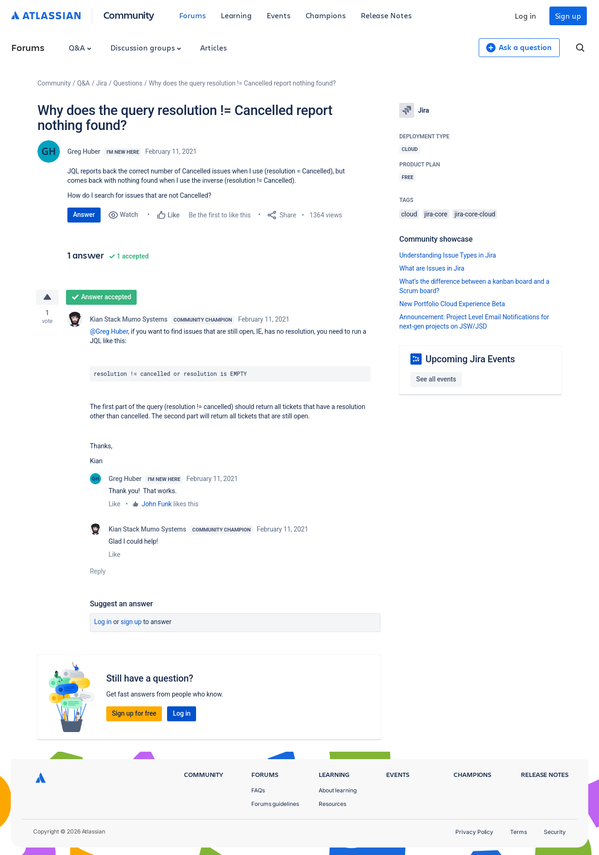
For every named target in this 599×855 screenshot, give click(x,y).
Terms (518, 831)
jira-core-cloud (474, 214)
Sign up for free (134, 714)
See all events (436, 379)
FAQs (258, 790)
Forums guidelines (275, 803)
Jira (101, 83)
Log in (525, 16)
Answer (84, 214)
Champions (326, 15)
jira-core (435, 214)
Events (279, 15)
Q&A (80, 47)
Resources (332, 803)
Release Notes (386, 15)
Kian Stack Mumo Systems (129, 319)
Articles (213, 47)
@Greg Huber (109, 332)
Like (114, 504)
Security (555, 831)
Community (128, 15)
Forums (192, 15)
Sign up (568, 16)
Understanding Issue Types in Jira (447, 255)
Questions (127, 83)
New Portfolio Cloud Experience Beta (452, 304)
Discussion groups (146, 47)
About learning (338, 790)
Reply (98, 571)
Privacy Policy (474, 831)
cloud (409, 214)
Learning (236, 15)
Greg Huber (83, 151)
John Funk (157, 504)
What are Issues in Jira (431, 268)
